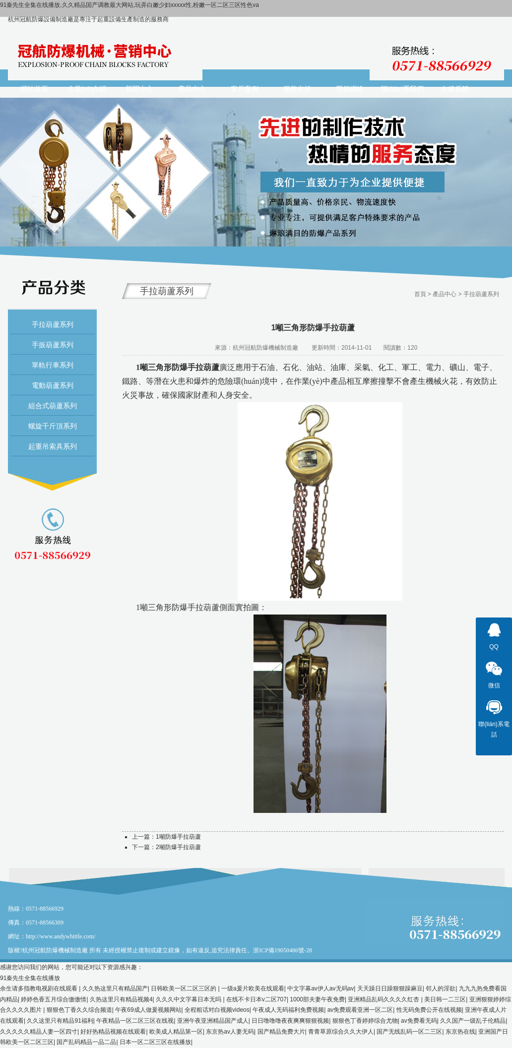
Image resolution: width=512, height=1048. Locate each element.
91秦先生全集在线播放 (30, 978)
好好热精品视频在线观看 (113, 1031)
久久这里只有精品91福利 (60, 1020)
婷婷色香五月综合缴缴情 (53, 999)
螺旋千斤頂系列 (52, 426)
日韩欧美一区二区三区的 (184, 988)
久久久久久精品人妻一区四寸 (38, 1031)
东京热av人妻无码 (230, 1031)
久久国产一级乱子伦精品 (473, 1020)
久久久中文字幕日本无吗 (189, 999)
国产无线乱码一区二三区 (409, 1031)
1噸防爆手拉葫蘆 (178, 836)
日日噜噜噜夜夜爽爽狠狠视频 (290, 1020)
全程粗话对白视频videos (217, 1009)
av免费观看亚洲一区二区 (360, 1009)
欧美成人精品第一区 (176, 1031)
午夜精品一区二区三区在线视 (135, 1020)
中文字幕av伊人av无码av (320, 988)
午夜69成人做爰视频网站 (148, 1009)
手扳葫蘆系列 (52, 345)
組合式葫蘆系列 (52, 406)
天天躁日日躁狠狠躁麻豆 (390, 988)
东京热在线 (460, 1031)
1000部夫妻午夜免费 (317, 999)
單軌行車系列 (52, 365)
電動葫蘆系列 (52, 385)
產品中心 (444, 294)
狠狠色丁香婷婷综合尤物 (365, 1020)
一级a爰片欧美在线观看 (252, 988)
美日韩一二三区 (445, 999)
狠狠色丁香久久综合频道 (79, 1009)
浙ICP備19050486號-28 (282, 950)
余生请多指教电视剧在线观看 (39, 988)
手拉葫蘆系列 (52, 324)
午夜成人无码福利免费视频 (288, 1009)
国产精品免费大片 (281, 1031)
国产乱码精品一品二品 (86, 1042)
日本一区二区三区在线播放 (155, 1042)
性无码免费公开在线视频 (429, 1009)
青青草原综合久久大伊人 (341, 1031)
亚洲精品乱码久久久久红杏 (384, 999)
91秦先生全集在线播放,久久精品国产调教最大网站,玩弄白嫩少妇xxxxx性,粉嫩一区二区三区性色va (129, 4)
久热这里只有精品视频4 (121, 999)
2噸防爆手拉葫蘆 (178, 847)
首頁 (420, 294)
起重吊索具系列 (52, 446)
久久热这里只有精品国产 (115, 988)
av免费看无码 (419, 1020)
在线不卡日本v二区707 (256, 999)
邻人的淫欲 (440, 988)
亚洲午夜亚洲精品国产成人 (213, 1020)
